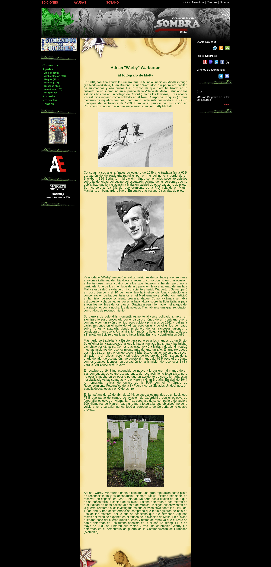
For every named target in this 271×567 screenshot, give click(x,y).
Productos (50, 100)
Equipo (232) (50, 82)
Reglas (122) (50, 79)
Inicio (186, 2)
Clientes (211, 2)
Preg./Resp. (50, 92)
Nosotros (198, 2)
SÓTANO (112, 2)
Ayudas (48, 69)
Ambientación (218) (54, 76)
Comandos (50, 65)
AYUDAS (80, 2)
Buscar (224, 2)
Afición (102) (50, 72)
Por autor (49, 96)
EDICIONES (49, 2)
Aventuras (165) (52, 89)
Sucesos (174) (51, 86)
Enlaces (48, 104)
